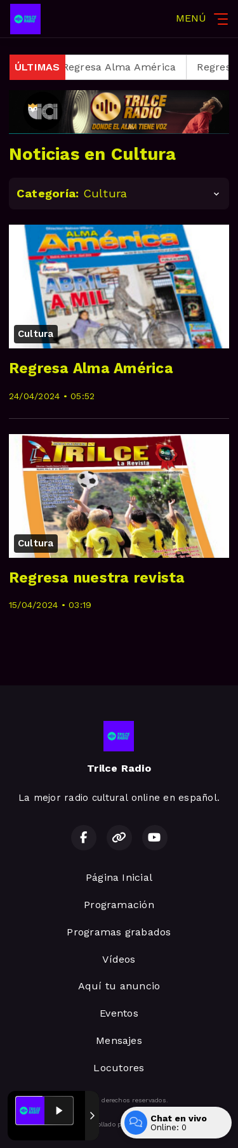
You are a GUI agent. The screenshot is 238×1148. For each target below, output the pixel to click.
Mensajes (119, 1040)
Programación (119, 905)
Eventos (119, 1013)
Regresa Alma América (126, 67)
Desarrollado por (119, 1124)
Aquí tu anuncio (119, 986)
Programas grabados (119, 932)
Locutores (118, 1068)
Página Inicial (119, 877)
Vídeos (118, 959)
